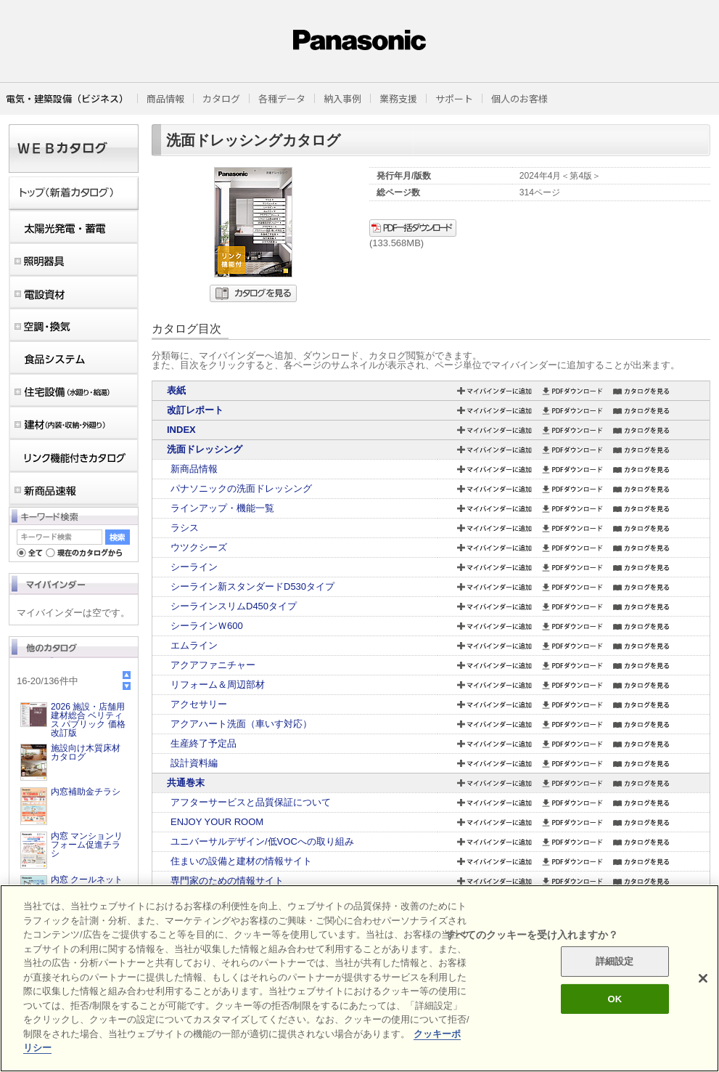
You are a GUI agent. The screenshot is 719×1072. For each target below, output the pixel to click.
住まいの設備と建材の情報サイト (241, 861)
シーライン (194, 566)
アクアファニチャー (212, 664)
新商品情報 (194, 468)
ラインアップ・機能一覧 (222, 508)
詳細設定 (615, 961)
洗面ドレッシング (204, 449)
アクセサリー (198, 704)
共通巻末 (186, 782)
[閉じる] (703, 978)
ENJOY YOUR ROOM (216, 821)
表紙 (176, 390)
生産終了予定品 (203, 743)
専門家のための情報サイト (227, 880)
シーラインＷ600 (206, 625)
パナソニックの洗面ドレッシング (241, 488)
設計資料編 (194, 763)
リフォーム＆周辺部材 (217, 684)
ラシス (184, 527)
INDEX (181, 429)
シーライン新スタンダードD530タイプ (252, 586)
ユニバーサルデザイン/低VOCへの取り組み (262, 841)
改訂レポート (195, 410)
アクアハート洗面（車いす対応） (241, 723)
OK (614, 999)
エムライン (194, 645)
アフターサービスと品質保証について (250, 802)
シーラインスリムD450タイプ (233, 606)
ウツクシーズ (198, 547)
